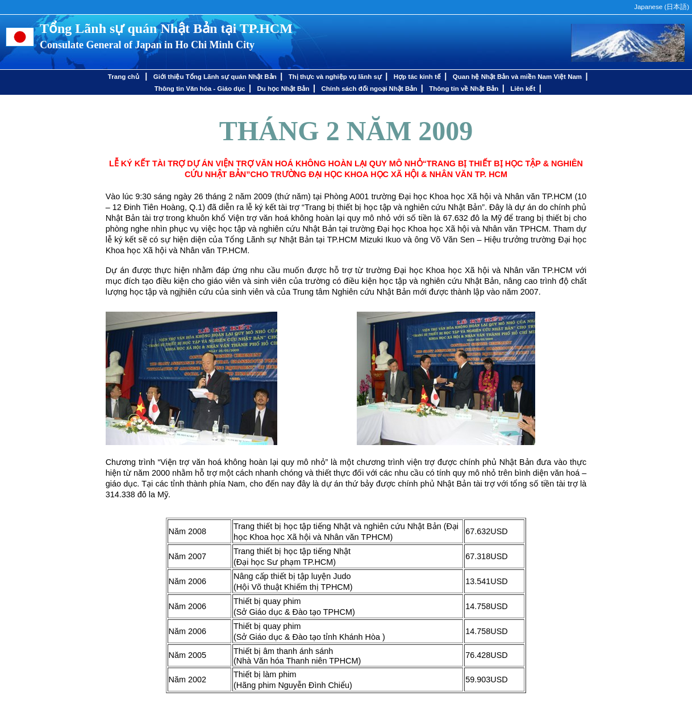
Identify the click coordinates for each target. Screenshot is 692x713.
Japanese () (661, 6)
